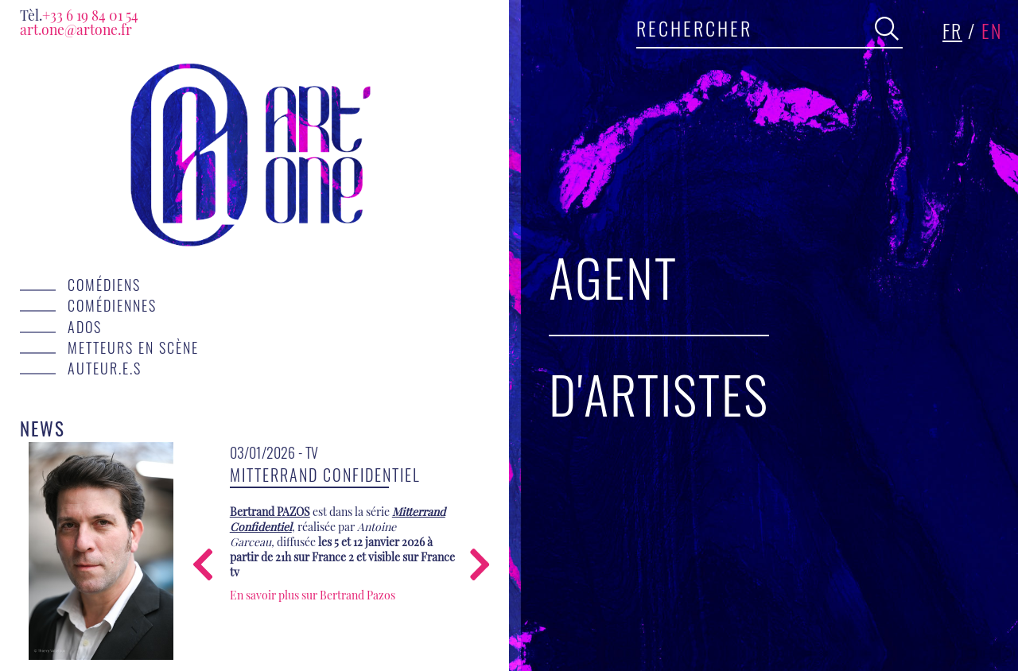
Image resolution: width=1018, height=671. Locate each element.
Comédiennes (112, 305)
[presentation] (202, 566)
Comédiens (104, 284)
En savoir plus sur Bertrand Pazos (312, 595)
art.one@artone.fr (76, 29)
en (991, 30)
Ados (85, 326)
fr (952, 30)
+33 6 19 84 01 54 (79, 15)
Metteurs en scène (133, 347)
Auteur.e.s (105, 368)
